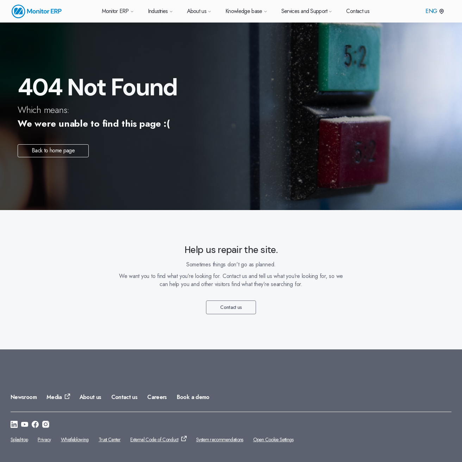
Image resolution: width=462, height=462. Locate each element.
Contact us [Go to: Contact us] (231, 307)
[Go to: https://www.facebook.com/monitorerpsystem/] (35, 425)
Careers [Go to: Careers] (157, 397)
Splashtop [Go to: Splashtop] (19, 439)
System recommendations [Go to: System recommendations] (219, 439)
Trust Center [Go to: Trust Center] (109, 439)
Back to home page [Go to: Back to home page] (53, 150)
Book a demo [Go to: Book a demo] (193, 397)
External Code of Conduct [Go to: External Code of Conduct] (154, 439)
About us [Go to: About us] (90, 397)
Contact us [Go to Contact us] (357, 11)
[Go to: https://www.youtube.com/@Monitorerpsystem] (24, 425)
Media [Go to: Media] (54, 397)
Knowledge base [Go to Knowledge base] (246, 11)
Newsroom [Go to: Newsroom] (24, 397)
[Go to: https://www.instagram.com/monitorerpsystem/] (45, 425)
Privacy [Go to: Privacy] (44, 439)
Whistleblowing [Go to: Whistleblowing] (75, 439)
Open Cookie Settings (273, 439)
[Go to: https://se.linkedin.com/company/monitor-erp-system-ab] (14, 425)
